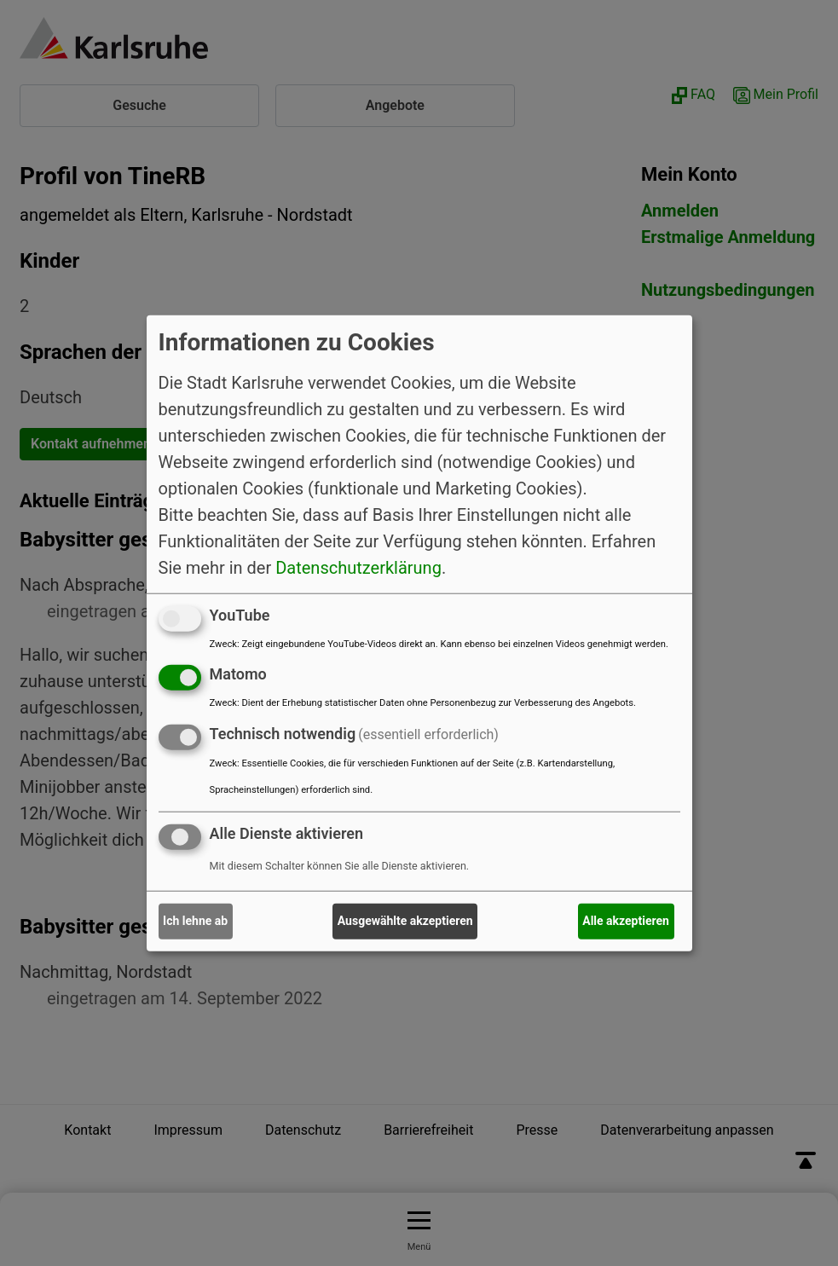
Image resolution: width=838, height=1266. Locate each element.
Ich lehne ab (195, 921)
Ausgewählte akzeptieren (405, 921)
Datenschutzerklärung (358, 567)
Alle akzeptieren (625, 921)
